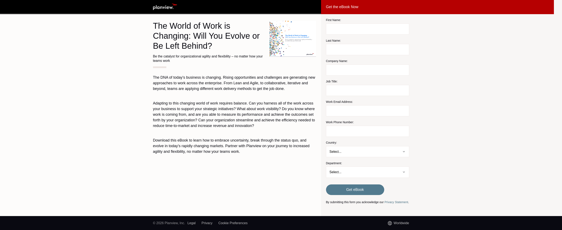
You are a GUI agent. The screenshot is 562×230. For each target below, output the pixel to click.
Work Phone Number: (340, 122)
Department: (334, 163)
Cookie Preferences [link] (233, 223)
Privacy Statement (396, 202)
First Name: (333, 20)
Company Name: (337, 61)
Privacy (206, 223)
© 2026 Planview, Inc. (169, 223)
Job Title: (332, 81)
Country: (331, 142)
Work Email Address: (339, 101)
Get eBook (355, 190)
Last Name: (333, 40)
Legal (192, 223)
